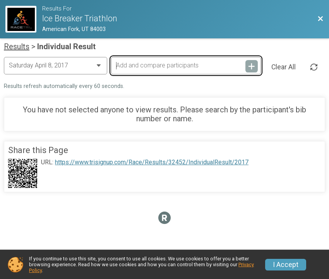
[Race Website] (23, 19)
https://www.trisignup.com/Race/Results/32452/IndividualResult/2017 (151, 162)
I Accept (285, 265)
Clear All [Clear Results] (283, 67)
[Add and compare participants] (186, 65)
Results (16, 46)
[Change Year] (55, 65)
